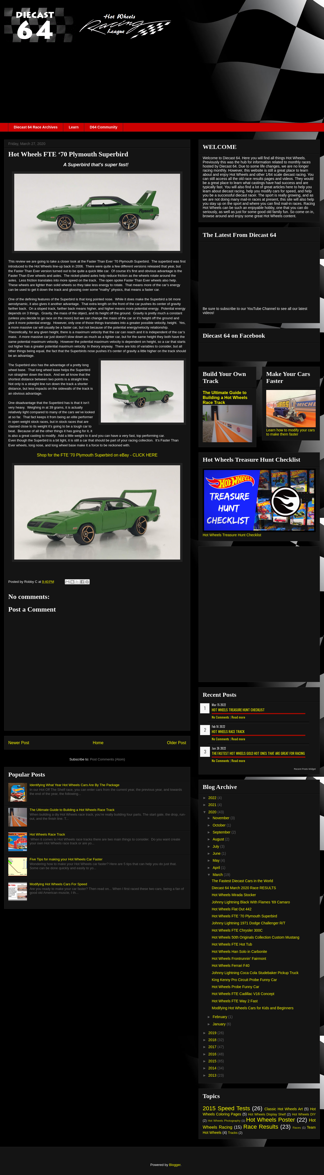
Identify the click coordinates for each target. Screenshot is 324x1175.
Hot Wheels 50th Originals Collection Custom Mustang (255, 937)
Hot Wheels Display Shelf (267, 1114)
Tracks (232, 1133)
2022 (212, 798)
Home (98, 743)
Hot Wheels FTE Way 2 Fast (235, 1001)
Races (297, 1127)
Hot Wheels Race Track (47, 834)
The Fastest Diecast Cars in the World (242, 881)
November (221, 818)
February (220, 1017)
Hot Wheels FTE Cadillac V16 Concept (243, 994)
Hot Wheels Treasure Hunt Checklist (232, 535)
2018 (212, 1040)
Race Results (260, 1126)
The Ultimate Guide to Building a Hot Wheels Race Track (72, 810)
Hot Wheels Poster (270, 1119)
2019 (212, 1033)
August (219, 839)
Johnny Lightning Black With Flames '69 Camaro (251, 902)
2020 (212, 812)
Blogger (174, 1165)
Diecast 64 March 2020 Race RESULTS (244, 888)
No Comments (220, 717)
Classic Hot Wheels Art (283, 1109)
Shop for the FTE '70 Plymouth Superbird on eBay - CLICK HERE (97, 455)
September (222, 832)
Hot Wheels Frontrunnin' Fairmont (239, 958)
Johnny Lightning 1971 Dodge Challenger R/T (248, 923)
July (216, 846)
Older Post (176, 743)
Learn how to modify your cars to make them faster (290, 432)
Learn (74, 127)
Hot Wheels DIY (304, 1114)
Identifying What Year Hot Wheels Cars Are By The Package (74, 785)
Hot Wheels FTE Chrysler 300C (237, 930)
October (220, 825)
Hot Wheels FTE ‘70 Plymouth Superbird (244, 916)
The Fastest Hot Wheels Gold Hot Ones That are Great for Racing (258, 753)
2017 (212, 1047)
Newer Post (18, 743)
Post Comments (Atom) (107, 759)
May (216, 860)
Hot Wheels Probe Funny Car (235, 987)
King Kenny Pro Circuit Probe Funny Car (244, 980)
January (220, 1024)
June (217, 853)
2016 (212, 1054)
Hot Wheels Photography (224, 1120)
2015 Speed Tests (226, 1108)
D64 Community (103, 127)
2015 (212, 1061)
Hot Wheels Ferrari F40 (230, 965)
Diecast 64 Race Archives (36, 127)
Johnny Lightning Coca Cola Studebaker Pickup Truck (255, 973)
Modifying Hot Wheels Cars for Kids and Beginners (252, 1008)
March (218, 875)
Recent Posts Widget (305, 769)
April (217, 868)
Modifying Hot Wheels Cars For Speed (58, 884)
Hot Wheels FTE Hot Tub (232, 944)
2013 (212, 1075)
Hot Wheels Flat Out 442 (231, 909)
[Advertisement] (162, 84)
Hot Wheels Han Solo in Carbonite (239, 951)
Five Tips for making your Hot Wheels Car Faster (66, 859)
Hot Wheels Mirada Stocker (234, 895)
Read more (238, 717)
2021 (212, 805)
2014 (212, 1068)
